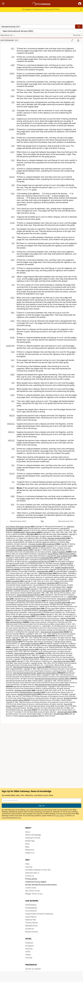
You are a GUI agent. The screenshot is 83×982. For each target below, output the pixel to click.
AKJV (12, 260)
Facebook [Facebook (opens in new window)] (29, 943)
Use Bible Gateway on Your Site (37, 870)
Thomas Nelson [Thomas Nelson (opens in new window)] (31, 922)
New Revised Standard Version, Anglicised (29, 667)
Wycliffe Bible (59, 714)
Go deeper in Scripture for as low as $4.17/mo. (41, 9)
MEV (12, 312)
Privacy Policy (59, 816)
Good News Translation (46, 583)
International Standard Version (28, 595)
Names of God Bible (68, 618)
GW (13, 208)
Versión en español (33, 969)
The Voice (27, 710)
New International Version (24, 649)
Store (27, 844)
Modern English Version (22, 616)
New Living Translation (62, 661)
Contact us (29, 876)
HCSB (12, 223)
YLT (13, 513)
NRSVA (11, 415)
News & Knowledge (33, 835)
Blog (27, 847)
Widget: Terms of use (33, 894)
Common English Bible (32, 546)
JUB (13, 243)
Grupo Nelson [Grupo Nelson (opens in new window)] (31, 917)
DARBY (11, 129)
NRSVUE (11, 440)
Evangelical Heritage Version (39, 562)
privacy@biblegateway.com (11, 818)
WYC (12, 504)
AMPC (12, 73)
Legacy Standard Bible (57, 603)
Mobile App (29, 841)
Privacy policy (31, 879)
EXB (12, 185)
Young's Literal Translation (28, 716)
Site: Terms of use (32, 891)
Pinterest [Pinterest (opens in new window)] (29, 949)
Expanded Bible (43, 571)
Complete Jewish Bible (18, 548)
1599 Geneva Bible (45, 573)
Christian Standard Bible (56, 538)
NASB (12, 337)
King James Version (64, 599)
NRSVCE (11, 432)
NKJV (12, 395)
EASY (12, 152)
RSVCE (11, 473)
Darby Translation (59, 552)
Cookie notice (30, 888)
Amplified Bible (11, 530)
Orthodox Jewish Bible (22, 690)
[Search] (78, 26)
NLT (12, 409)
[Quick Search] (38, 26)
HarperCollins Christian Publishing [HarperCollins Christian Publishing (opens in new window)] (39, 914)
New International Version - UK (26, 653)
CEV (12, 119)
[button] (79, 3)
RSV (12, 465)
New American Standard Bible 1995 (33, 636)
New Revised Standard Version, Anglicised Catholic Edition (35, 673)
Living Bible (43, 610)
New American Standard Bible (52, 632)
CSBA (12, 96)
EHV (12, 160)
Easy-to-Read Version (65, 556)
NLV (12, 401)
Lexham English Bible (32, 608)
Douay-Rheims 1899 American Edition (62, 554)
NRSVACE (10, 424)
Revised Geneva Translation (30, 692)
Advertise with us (32, 873)
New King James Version (30, 657)
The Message (35, 614)
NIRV (12, 374)
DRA (12, 137)
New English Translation (30, 644)
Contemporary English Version (17, 550)
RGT (13, 457)
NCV (12, 360)
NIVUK (11, 389)
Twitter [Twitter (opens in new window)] (28, 954)
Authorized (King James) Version (29, 601)
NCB (12, 352)
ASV (12, 57)
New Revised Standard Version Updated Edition (52, 685)
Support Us (29, 853)
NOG (12, 321)
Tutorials (28, 867)
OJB (13, 448)
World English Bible (64, 712)
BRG (12, 82)
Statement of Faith (32, 838)
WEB (12, 496)
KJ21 (12, 48)
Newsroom (29, 850)
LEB (12, 276)
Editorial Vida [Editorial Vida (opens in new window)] (30, 919)
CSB (12, 90)
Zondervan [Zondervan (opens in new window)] (29, 928)
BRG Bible (30, 534)
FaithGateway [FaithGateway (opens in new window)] (30, 905)
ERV (12, 146)
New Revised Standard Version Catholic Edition (52, 679)
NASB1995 (10, 346)
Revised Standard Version (27, 694)
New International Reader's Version (61, 645)
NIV (13, 383)
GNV (12, 193)
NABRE (11, 329)
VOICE (12, 488)
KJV (13, 252)
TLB (12, 285)
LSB (12, 268)
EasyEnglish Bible (46, 558)
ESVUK (11, 177)
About (27, 832)
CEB (12, 102)
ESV (13, 168)
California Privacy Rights (35, 882)
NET (12, 366)
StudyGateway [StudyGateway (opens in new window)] (31, 908)
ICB (13, 229)
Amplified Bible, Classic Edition (24, 532)
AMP (12, 65)
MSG (12, 297)
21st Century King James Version (18, 526)
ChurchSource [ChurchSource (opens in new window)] (31, 911)
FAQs (27, 864)
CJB (13, 110)
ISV (13, 237)
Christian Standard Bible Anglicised (41, 544)
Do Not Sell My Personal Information (41, 885)
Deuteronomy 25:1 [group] (10, 40)
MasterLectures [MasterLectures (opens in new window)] (31, 932)
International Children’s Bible (54, 591)
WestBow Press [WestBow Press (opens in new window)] (31, 925)
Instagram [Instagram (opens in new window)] (29, 946)
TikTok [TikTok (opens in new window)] (27, 951)
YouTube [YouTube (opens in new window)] (28, 957)
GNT (12, 217)
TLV (13, 482)
